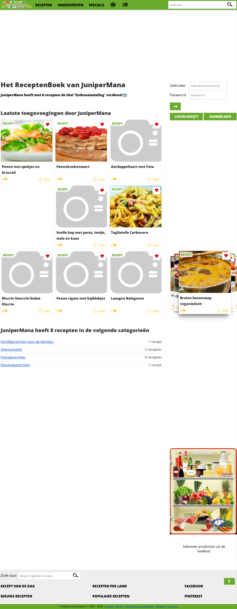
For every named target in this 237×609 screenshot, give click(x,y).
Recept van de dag (18, 586)
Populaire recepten (110, 596)
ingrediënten (70, 5)
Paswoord (178, 95)
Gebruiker (178, 85)
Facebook (194, 586)
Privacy (120, 606)
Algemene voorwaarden (140, 606)
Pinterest (193, 596)
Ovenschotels (11, 349)
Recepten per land (109, 586)
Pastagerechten (13, 357)
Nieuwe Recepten (16, 596)
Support (160, 606)
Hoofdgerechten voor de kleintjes (27, 341)
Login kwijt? (186, 116)
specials (96, 5)
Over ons (172, 606)
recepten (43, 5)
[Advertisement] (118, 44)
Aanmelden (220, 116)
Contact (109, 606)
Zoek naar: (9, 575)
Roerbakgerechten (15, 365)
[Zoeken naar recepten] (202, 5)
